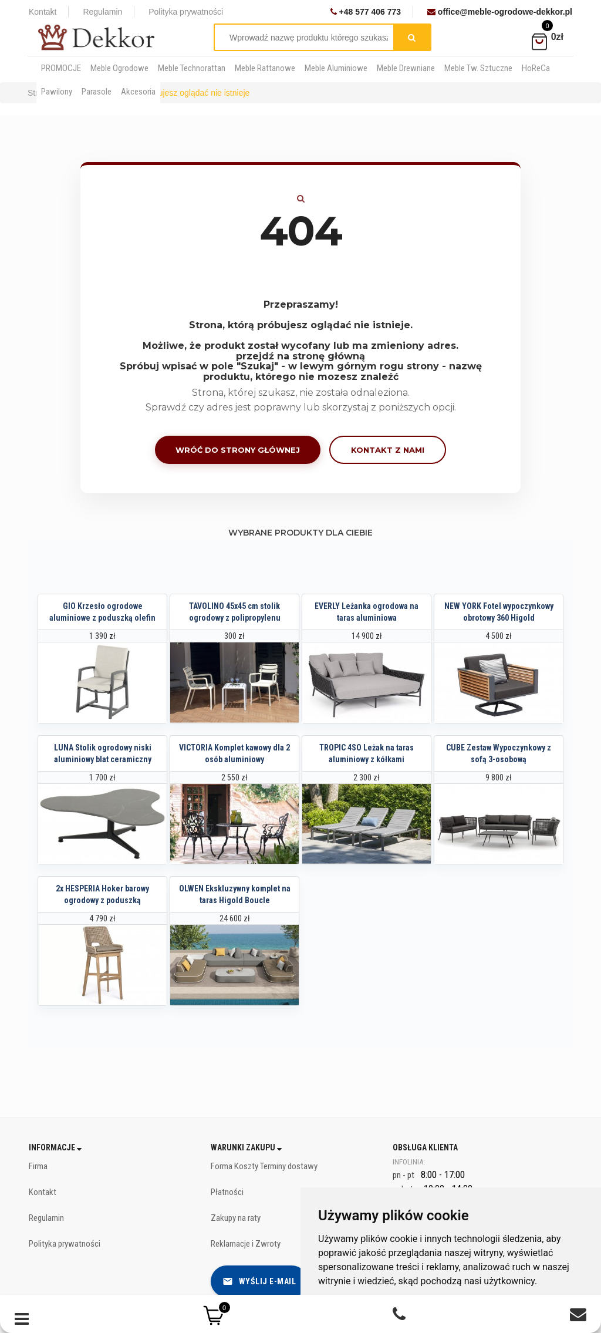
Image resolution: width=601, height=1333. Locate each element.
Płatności (227, 1192)
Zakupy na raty (236, 1218)
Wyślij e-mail (259, 1281)
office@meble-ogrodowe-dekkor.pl (499, 11)
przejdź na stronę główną (300, 356)
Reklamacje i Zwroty (246, 1243)
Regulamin (102, 11)
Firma (38, 1166)
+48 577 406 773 (365, 11)
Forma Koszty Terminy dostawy (264, 1166)
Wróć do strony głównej (237, 450)
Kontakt (42, 11)
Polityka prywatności (185, 11)
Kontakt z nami (387, 450)
